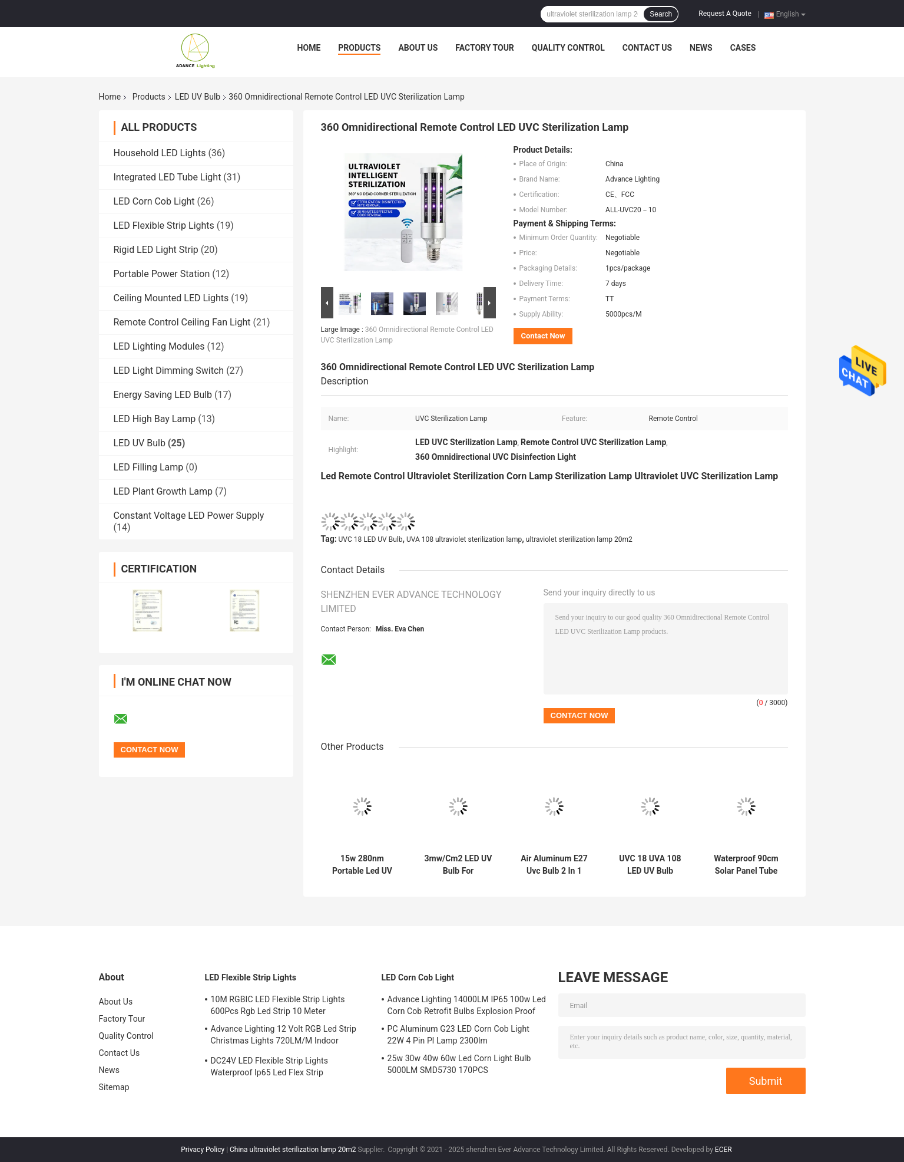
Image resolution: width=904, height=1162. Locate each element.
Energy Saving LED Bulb (163, 394)
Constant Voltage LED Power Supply (189, 515)
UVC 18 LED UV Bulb (371, 539)
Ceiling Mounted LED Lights (171, 298)
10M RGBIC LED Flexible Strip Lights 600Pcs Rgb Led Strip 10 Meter (278, 1005)
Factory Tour (484, 47)
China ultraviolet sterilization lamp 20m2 (293, 1149)
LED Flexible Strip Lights (164, 225)
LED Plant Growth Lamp (163, 491)
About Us (418, 47)
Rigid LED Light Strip (156, 249)
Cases (743, 47)
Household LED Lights (160, 153)
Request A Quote (724, 13)
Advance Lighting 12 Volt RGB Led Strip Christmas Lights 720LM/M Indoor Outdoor (284, 1036)
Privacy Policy (202, 1149)
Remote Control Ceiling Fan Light (182, 322)
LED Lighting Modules (159, 346)
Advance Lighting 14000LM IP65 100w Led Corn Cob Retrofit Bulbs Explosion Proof (467, 1005)
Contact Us (647, 47)
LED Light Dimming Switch (169, 370)
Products (359, 47)
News (701, 47)
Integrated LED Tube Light (167, 177)
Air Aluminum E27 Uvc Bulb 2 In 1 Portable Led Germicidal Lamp (554, 865)
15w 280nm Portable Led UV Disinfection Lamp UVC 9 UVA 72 (362, 865)
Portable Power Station (162, 273)
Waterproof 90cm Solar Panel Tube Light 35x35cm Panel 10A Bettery (746, 865)
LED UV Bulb (197, 96)
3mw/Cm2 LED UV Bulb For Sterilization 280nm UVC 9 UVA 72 (457, 865)
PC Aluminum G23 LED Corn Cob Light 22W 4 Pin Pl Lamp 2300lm (458, 1034)
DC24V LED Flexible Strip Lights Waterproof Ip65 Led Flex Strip (269, 1066)
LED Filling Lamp (149, 467)
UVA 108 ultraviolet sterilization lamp (464, 539)
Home (309, 47)
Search (661, 14)
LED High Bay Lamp (155, 418)
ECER (723, 1149)
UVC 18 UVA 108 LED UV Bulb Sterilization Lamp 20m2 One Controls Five (650, 865)
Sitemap (114, 1087)
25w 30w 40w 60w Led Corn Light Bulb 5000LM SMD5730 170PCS (459, 1064)
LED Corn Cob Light (154, 201)
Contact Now (543, 335)
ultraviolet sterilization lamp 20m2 (579, 539)
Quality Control (568, 47)
